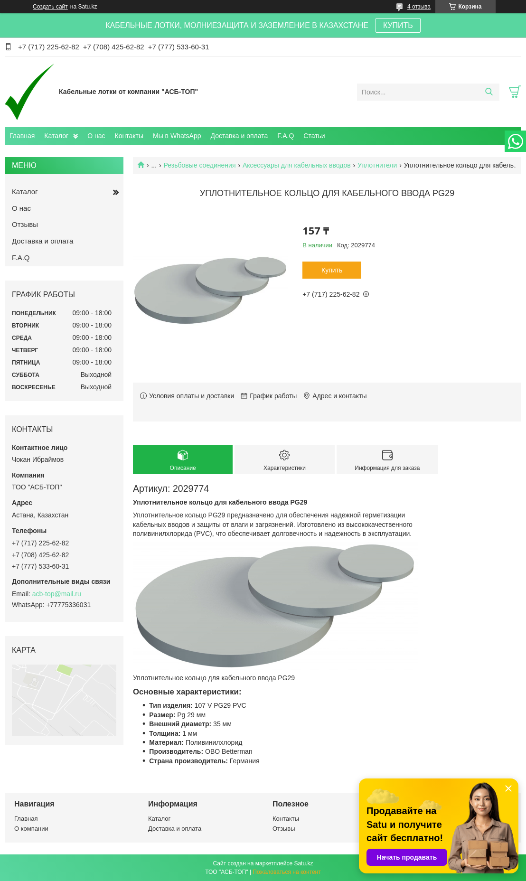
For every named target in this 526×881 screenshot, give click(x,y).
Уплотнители (377, 165)
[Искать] (488, 92)
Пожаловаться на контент (286, 872)
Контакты (129, 136)
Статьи (314, 136)
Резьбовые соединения (200, 165)
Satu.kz (303, 863)
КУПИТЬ (398, 25)
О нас (96, 136)
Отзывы (25, 224)
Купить (331, 270)
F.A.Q (285, 136)
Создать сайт (50, 6)
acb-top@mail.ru (56, 594)
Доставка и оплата (239, 136)
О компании (31, 828)
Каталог (56, 136)
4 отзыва (419, 6)
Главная (22, 136)
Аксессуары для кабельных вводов (297, 165)
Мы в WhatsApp (177, 136)
